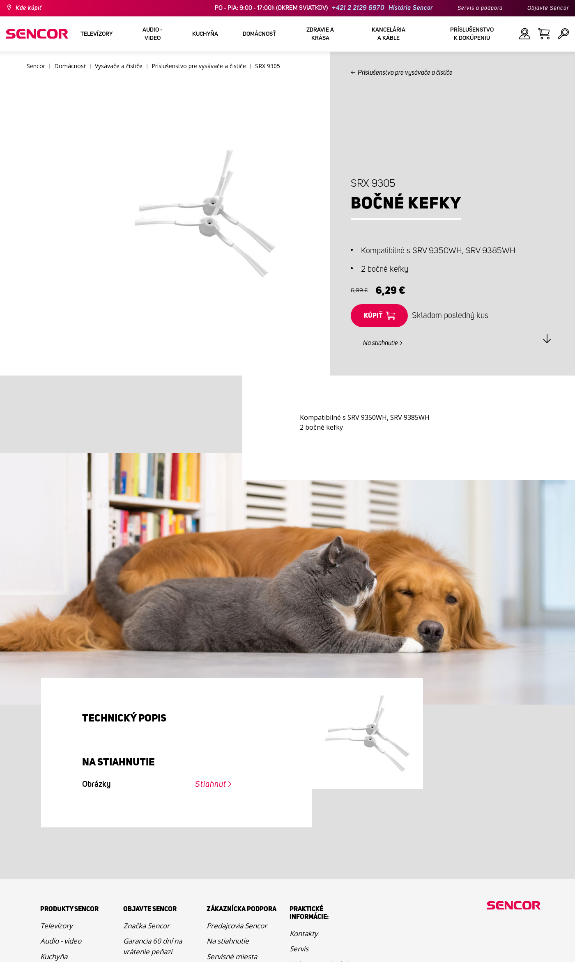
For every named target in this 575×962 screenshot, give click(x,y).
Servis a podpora (480, 8)
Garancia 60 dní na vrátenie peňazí (152, 946)
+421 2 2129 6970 (358, 8)
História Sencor (411, 8)
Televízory (56, 925)
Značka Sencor (146, 925)
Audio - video (60, 941)
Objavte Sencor (548, 8)
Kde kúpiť (28, 8)
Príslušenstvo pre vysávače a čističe (405, 72)
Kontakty (304, 933)
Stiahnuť (210, 784)
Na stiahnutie (380, 343)
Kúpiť (373, 315)
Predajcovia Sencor (237, 925)
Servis (299, 948)
